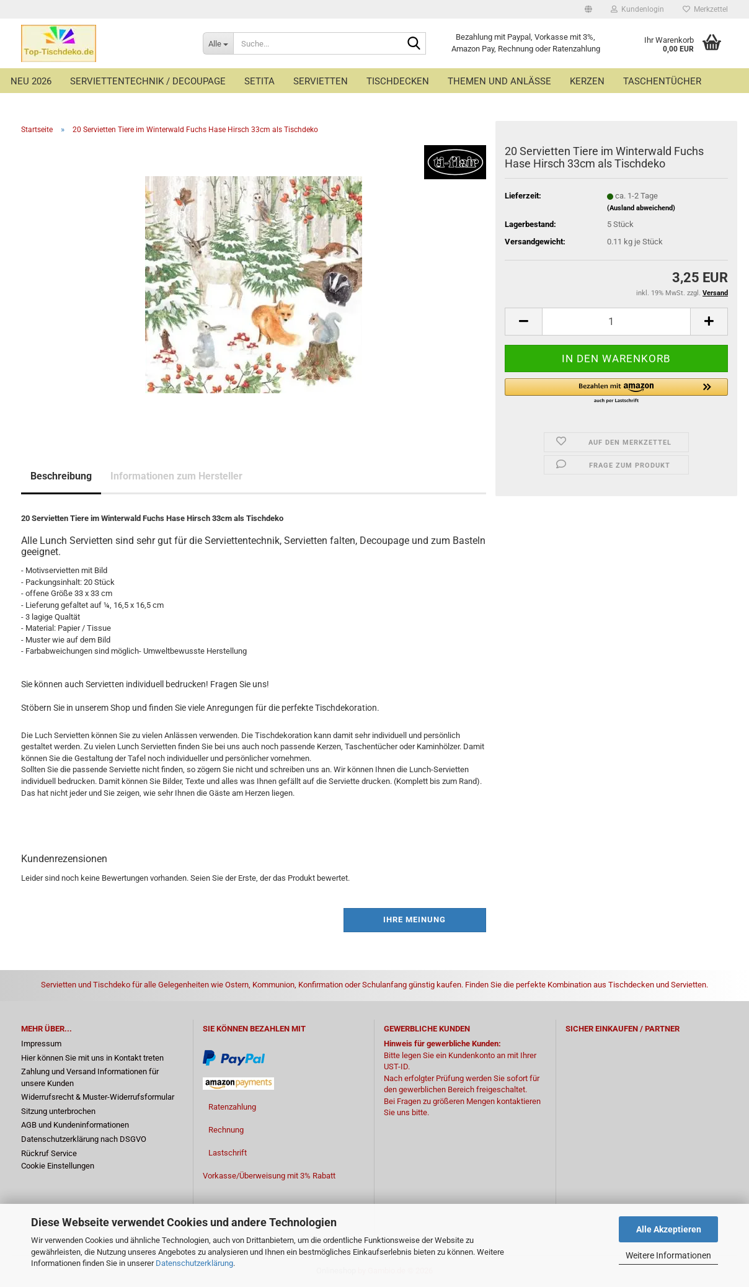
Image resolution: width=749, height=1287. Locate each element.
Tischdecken (397, 81)
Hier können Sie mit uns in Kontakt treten (92, 1057)
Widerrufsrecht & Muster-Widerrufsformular (97, 1097)
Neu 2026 (31, 81)
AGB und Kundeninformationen (75, 1124)
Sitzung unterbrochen (58, 1111)
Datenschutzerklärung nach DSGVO (83, 1139)
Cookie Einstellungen (57, 1165)
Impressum (41, 1043)
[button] (588, 9)
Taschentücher (662, 81)
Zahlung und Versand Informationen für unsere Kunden (90, 1077)
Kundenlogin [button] (637, 9)
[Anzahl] (616, 322)
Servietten (320, 81)
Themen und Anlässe (499, 81)
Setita (259, 81)
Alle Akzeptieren (668, 1229)
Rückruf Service (49, 1153)
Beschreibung (61, 476)
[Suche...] (218, 43)
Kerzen (587, 81)
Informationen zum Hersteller (176, 476)
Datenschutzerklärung (194, 1263)
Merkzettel (705, 9)
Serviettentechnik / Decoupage (148, 81)
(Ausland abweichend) (641, 208)
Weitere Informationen (668, 1255)
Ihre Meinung (414, 919)
